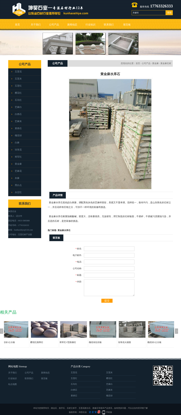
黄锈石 (18, 128)
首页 (17, 24)
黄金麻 (18, 164)
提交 (107, 300)
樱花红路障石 (43, 342)
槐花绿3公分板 (15, 342)
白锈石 (18, 114)
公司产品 (54, 24)
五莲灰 (18, 78)
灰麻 (17, 178)
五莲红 (18, 86)
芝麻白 (18, 107)
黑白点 (18, 185)
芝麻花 (18, 171)
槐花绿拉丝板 (101, 342)
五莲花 (18, 71)
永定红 (18, 192)
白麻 (17, 142)
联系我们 (109, 24)
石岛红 (18, 100)
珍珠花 (18, 149)
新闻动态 (72, 24)
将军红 (18, 157)
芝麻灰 (18, 121)
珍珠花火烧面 (131, 342)
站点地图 (12, 384)
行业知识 (90, 24)
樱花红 (18, 93)
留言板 (127, 24)
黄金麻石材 (165, 63)
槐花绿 (18, 135)
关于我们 (36, 24)
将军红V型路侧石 (74, 342)
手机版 (109, 412)
